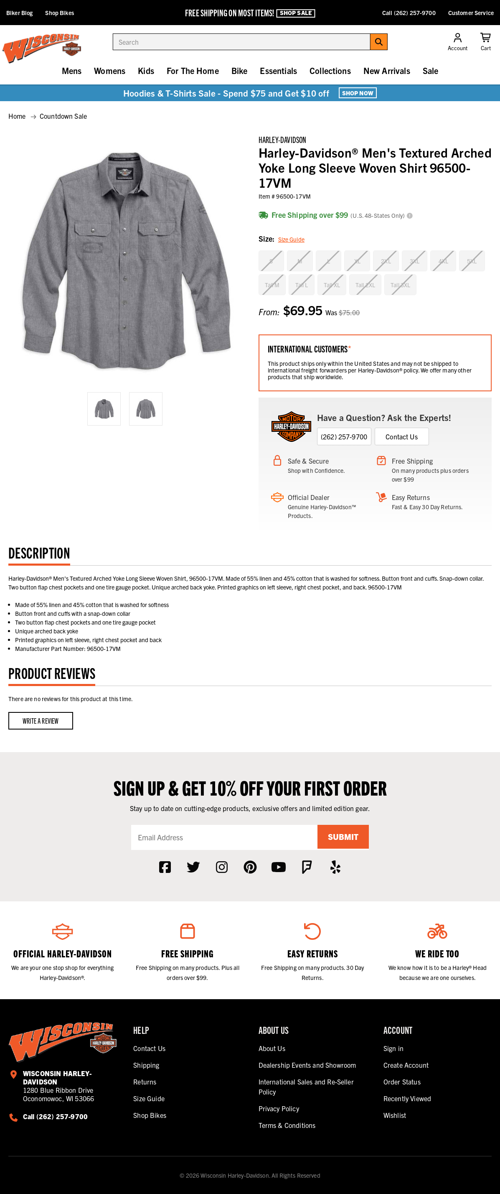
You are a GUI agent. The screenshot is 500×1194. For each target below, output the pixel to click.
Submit (342, 837)
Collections (330, 70)
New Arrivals (386, 70)
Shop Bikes (59, 12)
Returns (144, 1081)
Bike (239, 70)
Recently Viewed (407, 1098)
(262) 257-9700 (344, 436)
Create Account (406, 1065)
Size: (282, 239)
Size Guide (291, 239)
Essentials (278, 70)
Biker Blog (19, 12)
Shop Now (357, 93)
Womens (109, 70)
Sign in (393, 1048)
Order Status (402, 1081)
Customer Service (471, 12)
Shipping (146, 1065)
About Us (272, 1048)
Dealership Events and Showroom (307, 1065)
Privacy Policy (279, 1108)
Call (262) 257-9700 (409, 12)
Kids (146, 70)
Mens (72, 70)
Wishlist (394, 1115)
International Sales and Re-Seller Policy (306, 1086)
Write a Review (41, 720)
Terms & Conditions (287, 1125)
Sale (431, 70)
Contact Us (402, 436)
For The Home (193, 70)
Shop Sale (296, 13)
